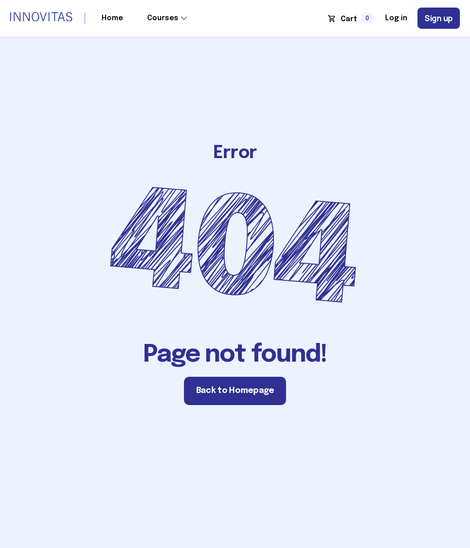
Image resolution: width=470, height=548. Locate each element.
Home (112, 18)
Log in (396, 18)
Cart (349, 19)
